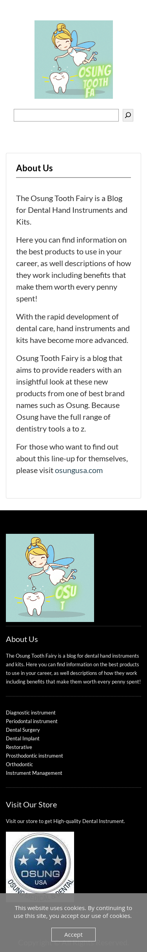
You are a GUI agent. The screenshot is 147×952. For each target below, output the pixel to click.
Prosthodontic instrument (34, 756)
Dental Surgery (23, 730)
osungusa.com (79, 470)
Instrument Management (34, 773)
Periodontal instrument (32, 721)
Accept (73, 934)
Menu (14, 14)
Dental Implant (23, 738)
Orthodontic (19, 764)
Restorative (19, 747)
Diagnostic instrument (31, 712)
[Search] (128, 115)
